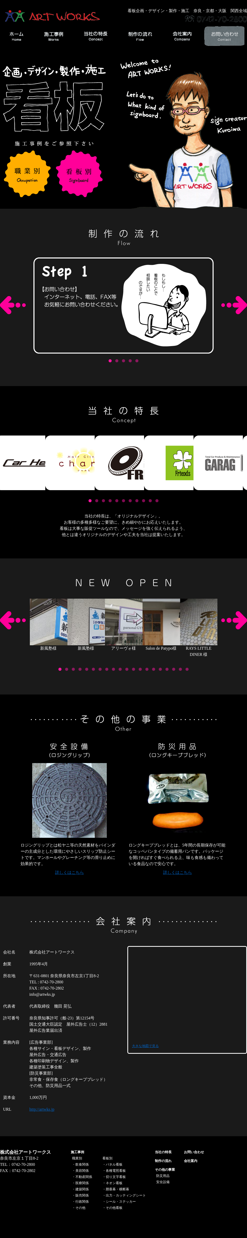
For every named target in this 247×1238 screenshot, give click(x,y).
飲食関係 (82, 1164)
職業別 (77, 1158)
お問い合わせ (194, 1152)
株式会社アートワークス (25, 1152)
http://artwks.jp (41, 1109)
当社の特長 (163, 1152)
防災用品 (163, 1176)
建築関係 (82, 1189)
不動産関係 (83, 1177)
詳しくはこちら (69, 872)
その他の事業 (165, 1170)
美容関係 (82, 1171)
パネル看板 (114, 1164)
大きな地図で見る (145, 1046)
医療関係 (82, 1183)
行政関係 (82, 1201)
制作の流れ (163, 1161)
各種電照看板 (116, 1171)
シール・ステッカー (121, 1201)
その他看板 (114, 1208)
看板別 (107, 1158)
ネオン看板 (114, 1183)
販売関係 (82, 1195)
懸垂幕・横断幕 (117, 1189)
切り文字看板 (116, 1177)
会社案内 (190, 1161)
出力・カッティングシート (126, 1195)
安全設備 (163, 1182)
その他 (80, 1208)
